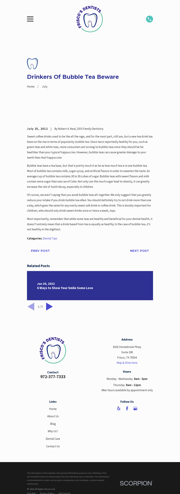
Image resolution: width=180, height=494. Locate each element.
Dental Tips (50, 238)
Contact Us (53, 446)
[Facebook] (127, 408)
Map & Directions (127, 363)
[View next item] (49, 307)
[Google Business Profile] (135, 408)
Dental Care (53, 439)
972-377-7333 (52, 376)
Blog (53, 424)
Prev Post (40, 250)
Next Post (139, 250)
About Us (53, 416)
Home (53, 409)
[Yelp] (119, 408)
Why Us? (53, 431)
